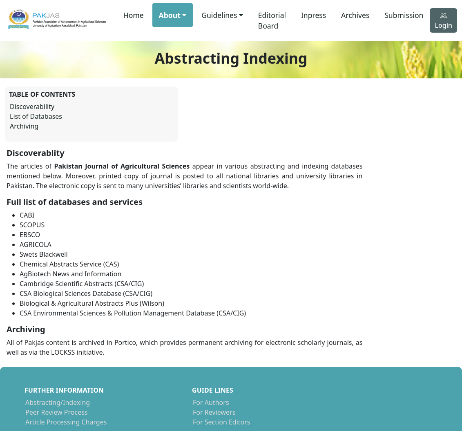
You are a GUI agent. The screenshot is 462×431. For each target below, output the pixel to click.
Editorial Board (272, 20)
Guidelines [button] (219, 15)
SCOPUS (249, 360)
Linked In (360, 370)
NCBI (244, 350)
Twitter (357, 360)
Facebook (361, 350)
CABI (244, 370)
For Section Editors (159, 370)
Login (443, 20)
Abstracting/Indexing (57, 350)
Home (133, 15)
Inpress (313, 15)
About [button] (170, 15)
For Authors (149, 350)
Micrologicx (419, 399)
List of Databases (36, 117)
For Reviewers (152, 360)
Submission (403, 15)
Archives (355, 15)
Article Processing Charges (66, 370)
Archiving (24, 127)
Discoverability (32, 108)
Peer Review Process (56, 360)
